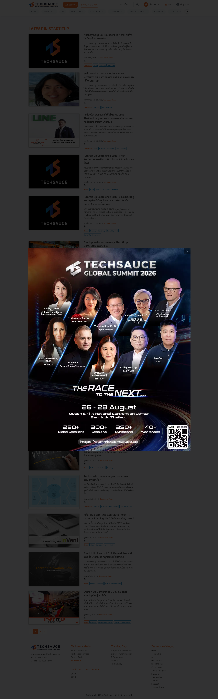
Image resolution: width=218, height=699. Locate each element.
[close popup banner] (187, 251)
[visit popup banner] (109, 349)
